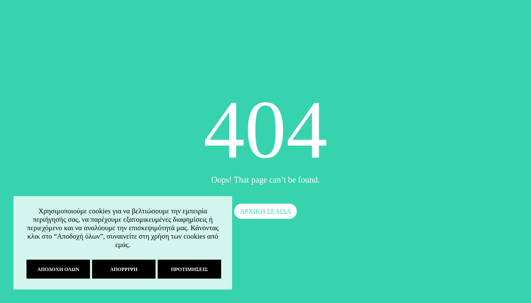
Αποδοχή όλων (56, 269)
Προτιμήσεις (187, 269)
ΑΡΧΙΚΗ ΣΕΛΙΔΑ (265, 211)
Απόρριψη (121, 269)
